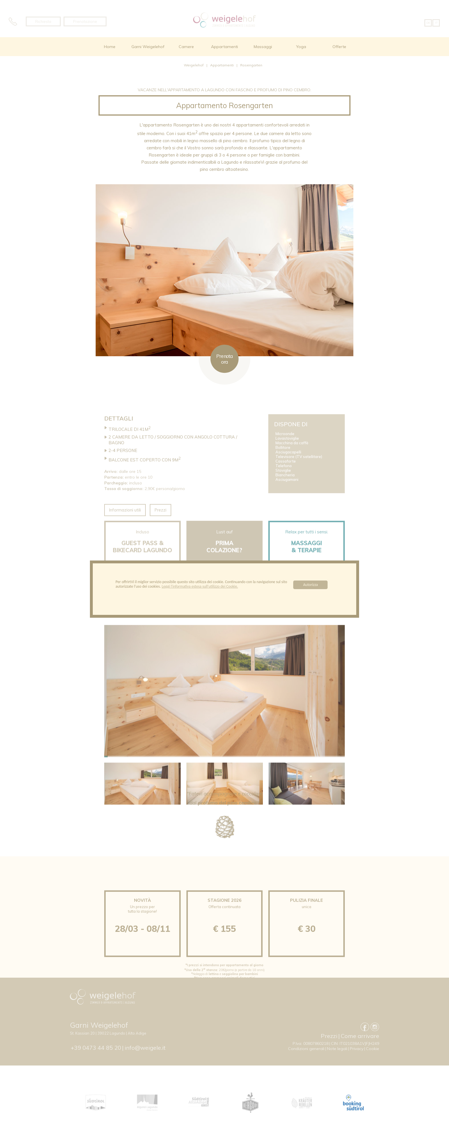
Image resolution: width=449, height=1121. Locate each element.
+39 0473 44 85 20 (96, 1047)
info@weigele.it (145, 1047)
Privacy (356, 1048)
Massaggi (263, 46)
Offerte (339, 46)
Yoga (301, 46)
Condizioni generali (306, 1048)
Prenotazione (85, 21)
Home (109, 46)
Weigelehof (194, 65)
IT (436, 23)
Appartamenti (224, 46)
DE (428, 23)
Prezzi (160, 525)
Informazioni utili (125, 525)
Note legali (337, 1048)
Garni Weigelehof (147, 46)
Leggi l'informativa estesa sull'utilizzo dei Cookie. (200, 586)
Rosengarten (251, 65)
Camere (186, 46)
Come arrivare (360, 1035)
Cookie (372, 1048)
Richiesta (43, 21)
